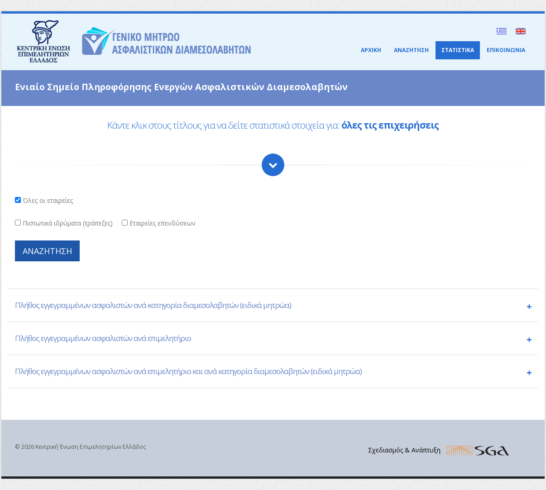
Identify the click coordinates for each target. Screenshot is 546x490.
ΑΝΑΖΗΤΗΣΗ (411, 50)
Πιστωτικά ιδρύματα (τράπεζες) (68, 223)
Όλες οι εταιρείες (48, 200)
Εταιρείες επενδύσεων (162, 223)
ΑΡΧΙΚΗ (371, 50)
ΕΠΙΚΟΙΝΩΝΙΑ (506, 50)
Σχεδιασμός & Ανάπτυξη (404, 450)
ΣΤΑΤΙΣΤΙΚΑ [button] (457, 50)
